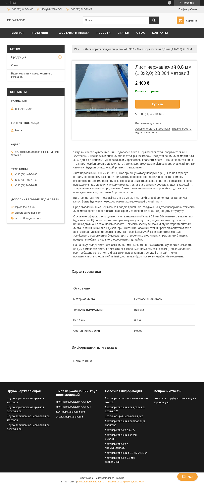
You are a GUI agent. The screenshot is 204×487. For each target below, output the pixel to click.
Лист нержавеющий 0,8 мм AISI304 (126, 452)
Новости (103, 32)
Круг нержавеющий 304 (70, 411)
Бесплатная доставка (148, 123)
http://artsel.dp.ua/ (25, 206)
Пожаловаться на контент (91, 481)
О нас (140, 32)
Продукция (39, 32)
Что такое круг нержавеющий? (124, 416)
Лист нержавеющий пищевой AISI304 (109, 49)
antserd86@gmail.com (28, 212)
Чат (187, 476)
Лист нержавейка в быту (120, 429)
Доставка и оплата (74, 32)
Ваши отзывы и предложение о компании (31, 75)
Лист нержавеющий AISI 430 (73, 401)
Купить (157, 104)
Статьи (123, 32)
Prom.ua (119, 478)
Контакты (160, 32)
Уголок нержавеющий (69, 416)
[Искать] (154, 20)
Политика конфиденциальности (126, 481)
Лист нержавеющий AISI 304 (73, 406)
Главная (17, 32)
